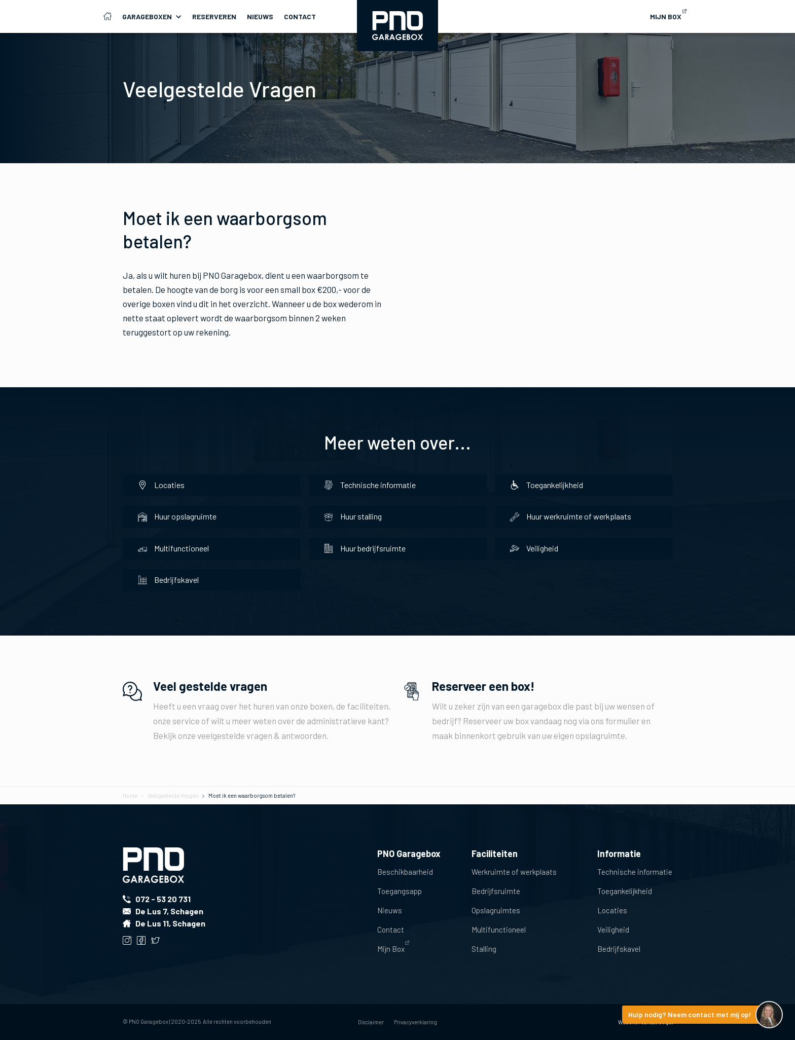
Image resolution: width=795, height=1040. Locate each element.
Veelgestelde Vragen (173, 795)
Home (130, 795)
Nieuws (260, 16)
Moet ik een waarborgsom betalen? (251, 795)
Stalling (484, 948)
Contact (300, 16)
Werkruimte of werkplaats (514, 871)
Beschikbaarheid (405, 871)
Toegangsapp (399, 891)
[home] (397, 25)
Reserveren (214, 16)
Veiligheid (613, 929)
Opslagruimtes (496, 910)
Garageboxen (147, 16)
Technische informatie (634, 871)
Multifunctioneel (499, 929)
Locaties (612, 910)
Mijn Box (391, 948)
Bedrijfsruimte (496, 891)
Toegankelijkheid (624, 891)
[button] (157, 17)
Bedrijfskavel (618, 948)
